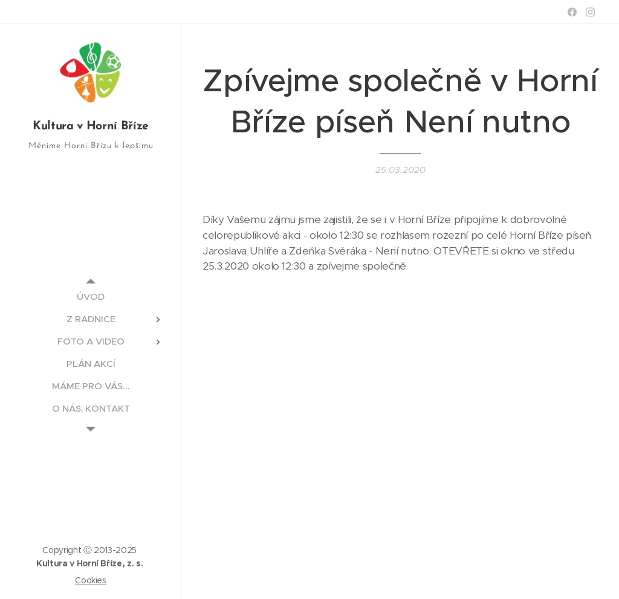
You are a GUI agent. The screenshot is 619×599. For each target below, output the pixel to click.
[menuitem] (91, 296)
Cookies (90, 580)
